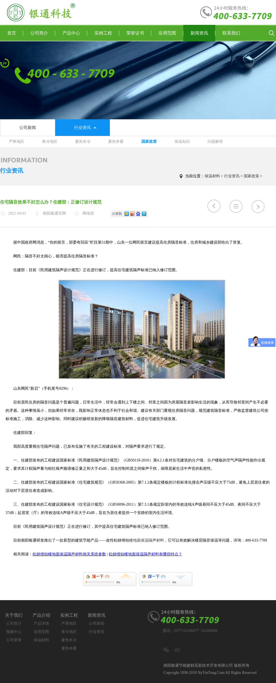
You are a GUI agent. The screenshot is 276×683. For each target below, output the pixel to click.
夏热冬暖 (116, 141)
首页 (15, 33)
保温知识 (182, 141)
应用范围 (170, 33)
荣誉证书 (138, 33)
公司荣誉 (14, 640)
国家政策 (149, 141)
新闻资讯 (202, 33)
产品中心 (74, 33)
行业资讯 (82, 127)
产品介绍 (41, 615)
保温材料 (212, 176)
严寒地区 (16, 141)
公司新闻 (27, 127)
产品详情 (41, 623)
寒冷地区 (49, 141)
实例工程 (106, 33)
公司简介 (42, 33)
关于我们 (14, 615)
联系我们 (231, 33)
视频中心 (14, 632)
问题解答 (215, 141)
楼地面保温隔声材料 (146, 540)
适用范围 (41, 632)
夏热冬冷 (83, 141)
